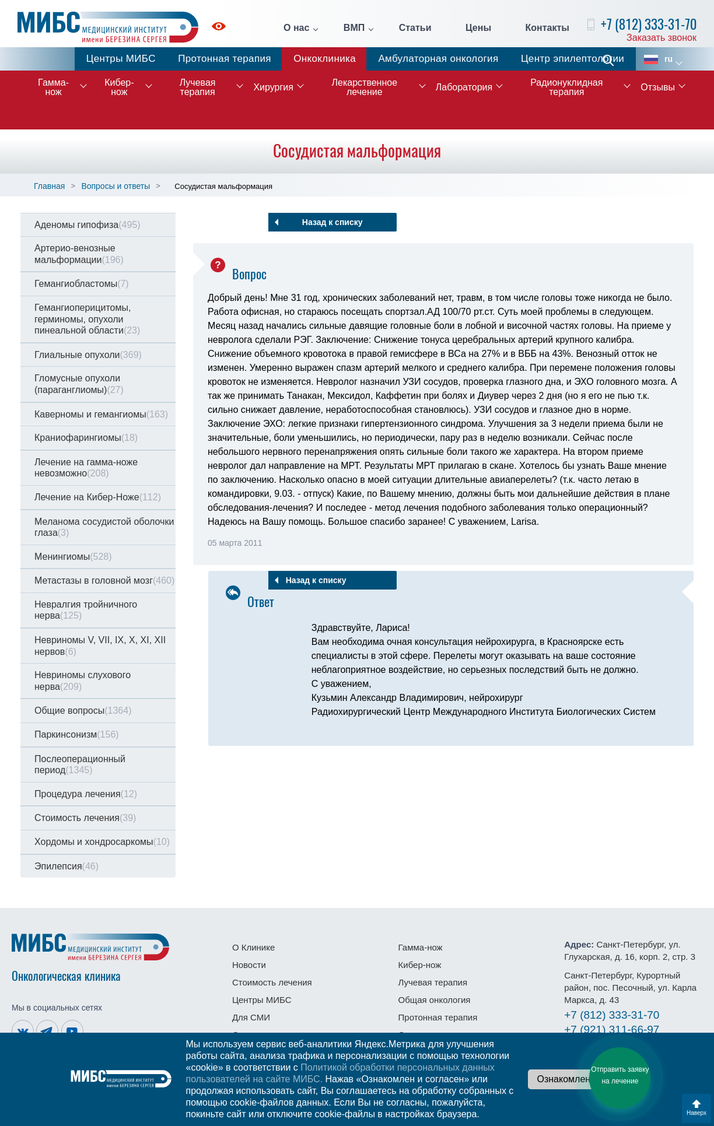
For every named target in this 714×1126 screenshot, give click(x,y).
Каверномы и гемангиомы (101, 414)
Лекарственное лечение (365, 87)
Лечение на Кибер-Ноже (97, 497)
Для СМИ (251, 1017)
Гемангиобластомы (81, 284)
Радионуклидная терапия (566, 87)
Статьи (415, 28)
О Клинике (253, 947)
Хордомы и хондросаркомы (102, 842)
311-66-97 (611, 1029)
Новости (249, 965)
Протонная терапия (224, 58)
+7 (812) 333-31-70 (648, 24)
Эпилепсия (66, 866)
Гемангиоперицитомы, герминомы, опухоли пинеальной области (87, 319)
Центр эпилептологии (572, 58)
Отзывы (657, 87)
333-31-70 (611, 1014)
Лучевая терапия (198, 87)
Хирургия (273, 87)
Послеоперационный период (79, 765)
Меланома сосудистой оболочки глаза (104, 527)
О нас (296, 28)
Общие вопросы (82, 710)
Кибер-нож (119, 87)
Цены (478, 28)
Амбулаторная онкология (438, 58)
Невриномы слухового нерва (82, 681)
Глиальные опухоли (88, 355)
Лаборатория (464, 87)
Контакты (547, 28)
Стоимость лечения (85, 818)
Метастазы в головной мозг (104, 580)
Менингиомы (73, 557)
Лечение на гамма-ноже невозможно (86, 468)
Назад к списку (332, 222)
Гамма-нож (53, 87)
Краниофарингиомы (86, 438)
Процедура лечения (85, 794)
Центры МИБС (121, 58)
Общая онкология (434, 1000)
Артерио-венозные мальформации (79, 254)
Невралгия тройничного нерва (85, 610)
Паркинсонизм (76, 734)
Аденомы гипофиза (87, 225)
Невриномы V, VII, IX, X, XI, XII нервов (100, 646)
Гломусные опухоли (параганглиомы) (79, 384)
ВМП (354, 28)
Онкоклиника (324, 58)
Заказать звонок (661, 38)
